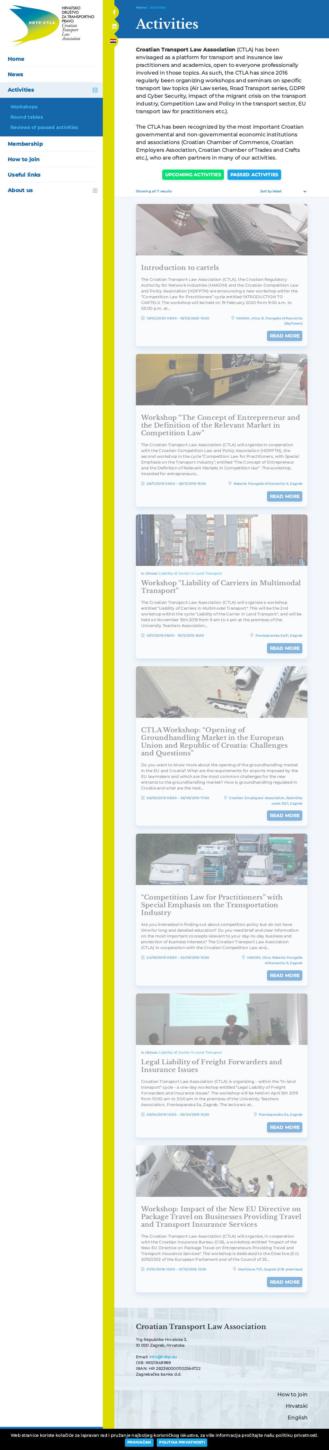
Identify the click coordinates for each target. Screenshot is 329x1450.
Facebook (114, 10)
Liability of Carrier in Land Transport (190, 573)
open (95, 90)
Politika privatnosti (182, 1442)
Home (16, 59)
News (15, 74)
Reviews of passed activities (44, 127)
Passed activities (254, 175)
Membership (25, 144)
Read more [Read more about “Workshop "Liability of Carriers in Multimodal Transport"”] (285, 648)
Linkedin (114, 24)
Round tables (26, 117)
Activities (21, 90)
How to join (24, 159)
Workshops (24, 107)
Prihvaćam (139, 1442)
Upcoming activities (193, 175)
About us (20, 190)
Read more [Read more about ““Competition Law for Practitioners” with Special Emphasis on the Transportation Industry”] (285, 975)
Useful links (24, 175)
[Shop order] (282, 191)
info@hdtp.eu (163, 1356)
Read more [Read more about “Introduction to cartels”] (285, 336)
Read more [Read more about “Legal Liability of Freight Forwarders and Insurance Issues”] (285, 1127)
